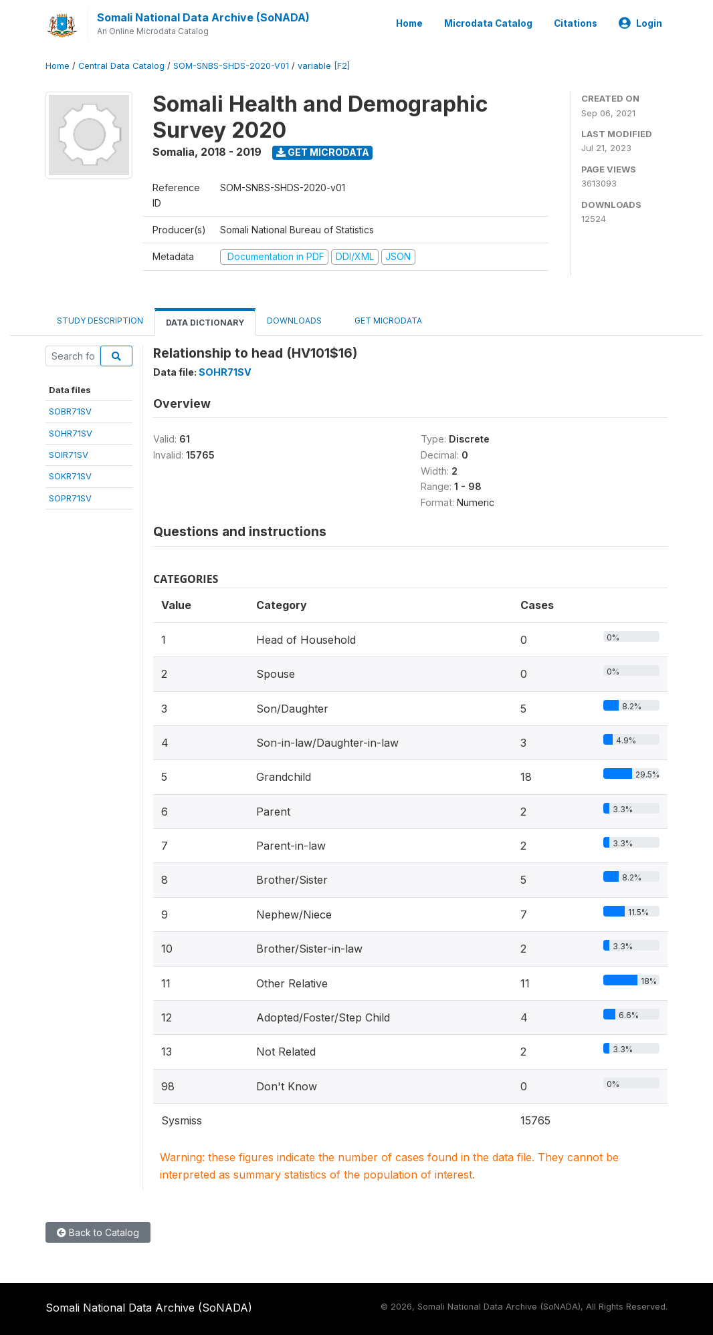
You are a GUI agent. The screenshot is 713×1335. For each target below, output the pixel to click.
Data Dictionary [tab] (205, 323)
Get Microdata (322, 152)
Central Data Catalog (121, 66)
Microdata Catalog (488, 23)
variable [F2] (324, 66)
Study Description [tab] (100, 321)
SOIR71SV (68, 454)
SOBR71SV (70, 411)
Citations (575, 23)
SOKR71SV (70, 476)
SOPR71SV (70, 498)
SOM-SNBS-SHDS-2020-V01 (231, 66)
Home (409, 23)
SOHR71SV (70, 433)
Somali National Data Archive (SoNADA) (203, 17)
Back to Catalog (98, 1232)
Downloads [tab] (294, 321)
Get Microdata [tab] (383, 320)
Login (640, 23)
